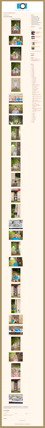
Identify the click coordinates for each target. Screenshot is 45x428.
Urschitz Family (34, 90)
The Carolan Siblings (34, 89)
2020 (32, 69)
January (33, 119)
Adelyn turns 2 (34, 107)
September (33, 81)
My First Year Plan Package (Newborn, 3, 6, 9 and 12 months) (38, 33)
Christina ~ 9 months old (35, 88)
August (33, 82)
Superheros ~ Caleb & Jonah (35, 104)
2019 (32, 70)
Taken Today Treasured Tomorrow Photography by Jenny (36, 60)
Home (16, 413)
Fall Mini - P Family (37, 46)
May (33, 114)
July (33, 83)
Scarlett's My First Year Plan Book (36, 110)
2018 (32, 71)
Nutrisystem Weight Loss (22, 420)
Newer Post (5, 413)
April (33, 115)
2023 (32, 65)
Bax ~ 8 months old (34, 87)
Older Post (26, 413)
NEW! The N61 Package (35, 40)
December (33, 77)
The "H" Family (34, 111)
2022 (32, 66)
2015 (32, 75)
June (33, 113)
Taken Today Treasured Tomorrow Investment (38, 36)
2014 (32, 76)
